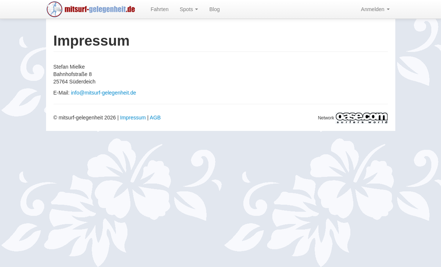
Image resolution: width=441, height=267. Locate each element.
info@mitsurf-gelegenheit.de (103, 93)
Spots (189, 9)
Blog (214, 9)
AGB (155, 118)
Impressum (133, 118)
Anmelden (375, 9)
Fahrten (160, 9)
